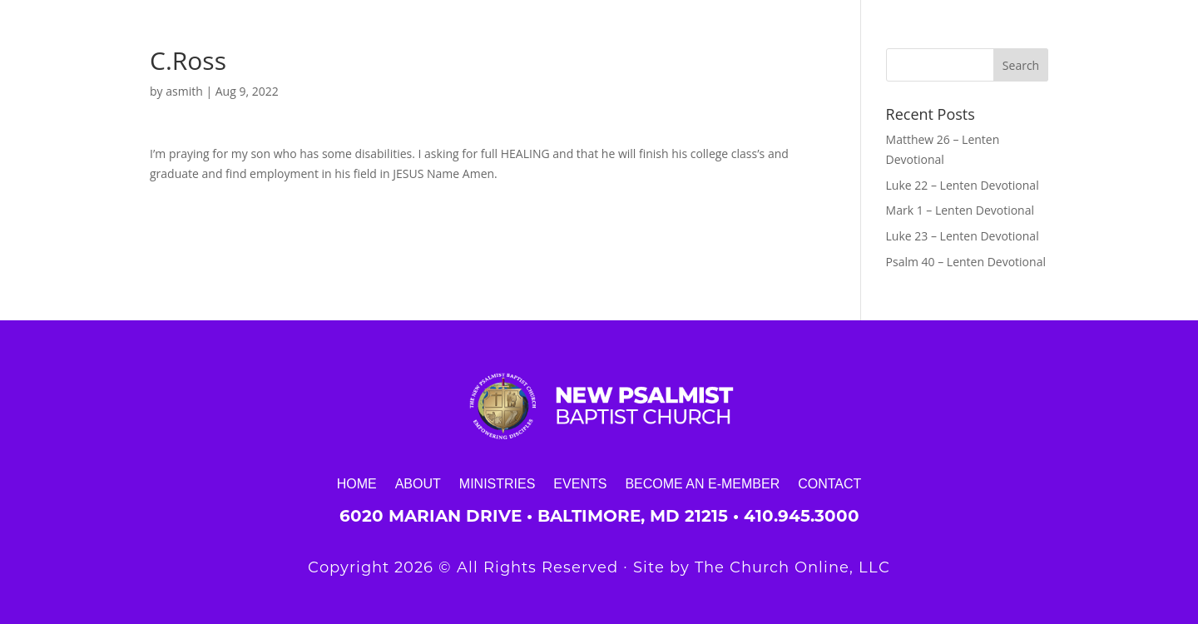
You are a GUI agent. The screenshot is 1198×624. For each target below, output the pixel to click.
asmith (184, 91)
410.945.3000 (801, 516)
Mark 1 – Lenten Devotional (960, 210)
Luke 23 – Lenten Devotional (962, 236)
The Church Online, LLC (792, 567)
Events (579, 483)
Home (357, 483)
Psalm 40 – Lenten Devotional (966, 262)
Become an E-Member (702, 483)
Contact (829, 483)
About (418, 483)
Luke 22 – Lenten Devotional (962, 185)
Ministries (497, 483)
